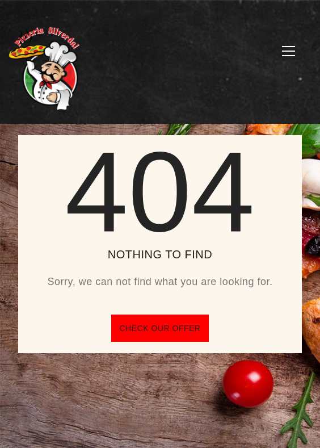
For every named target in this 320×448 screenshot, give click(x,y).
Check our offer (160, 328)
